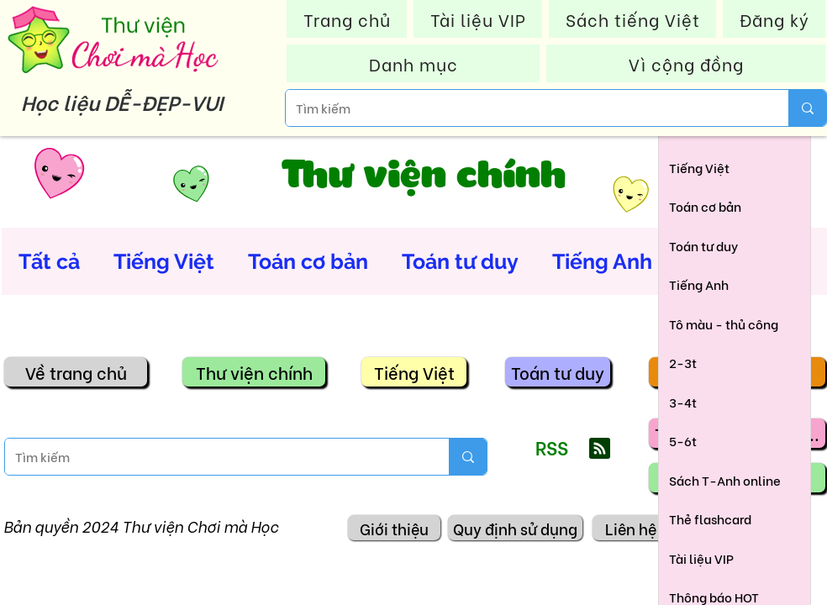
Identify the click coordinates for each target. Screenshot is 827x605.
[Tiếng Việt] (413, 372)
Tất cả (49, 261)
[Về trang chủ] (75, 372)
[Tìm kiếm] (524, 108)
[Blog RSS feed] (599, 449)
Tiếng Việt (163, 261)
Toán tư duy (460, 261)
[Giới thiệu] (394, 527)
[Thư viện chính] (253, 372)
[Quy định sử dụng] (515, 527)
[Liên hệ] (630, 527)
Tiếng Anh (602, 261)
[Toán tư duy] (557, 372)
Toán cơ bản (308, 261)
